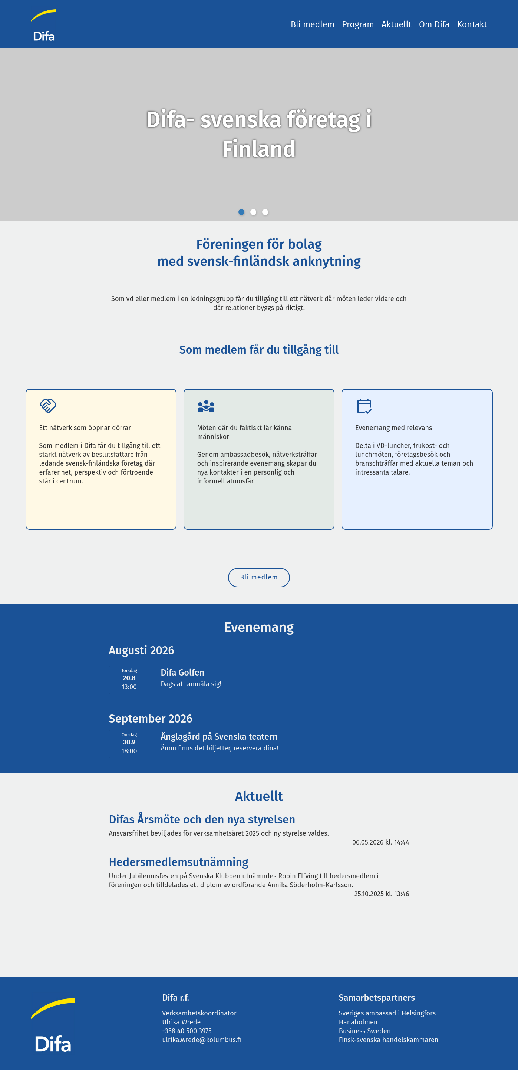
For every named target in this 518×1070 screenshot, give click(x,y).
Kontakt (472, 24)
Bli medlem (312, 24)
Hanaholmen (359, 1022)
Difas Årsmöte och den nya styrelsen (202, 819)
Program (358, 24)
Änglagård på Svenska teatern (219, 737)
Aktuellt (397, 24)
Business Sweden (365, 1031)
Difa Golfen (182, 672)
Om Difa (434, 24)
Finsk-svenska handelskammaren (389, 1040)
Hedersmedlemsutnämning (178, 862)
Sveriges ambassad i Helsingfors (387, 1013)
